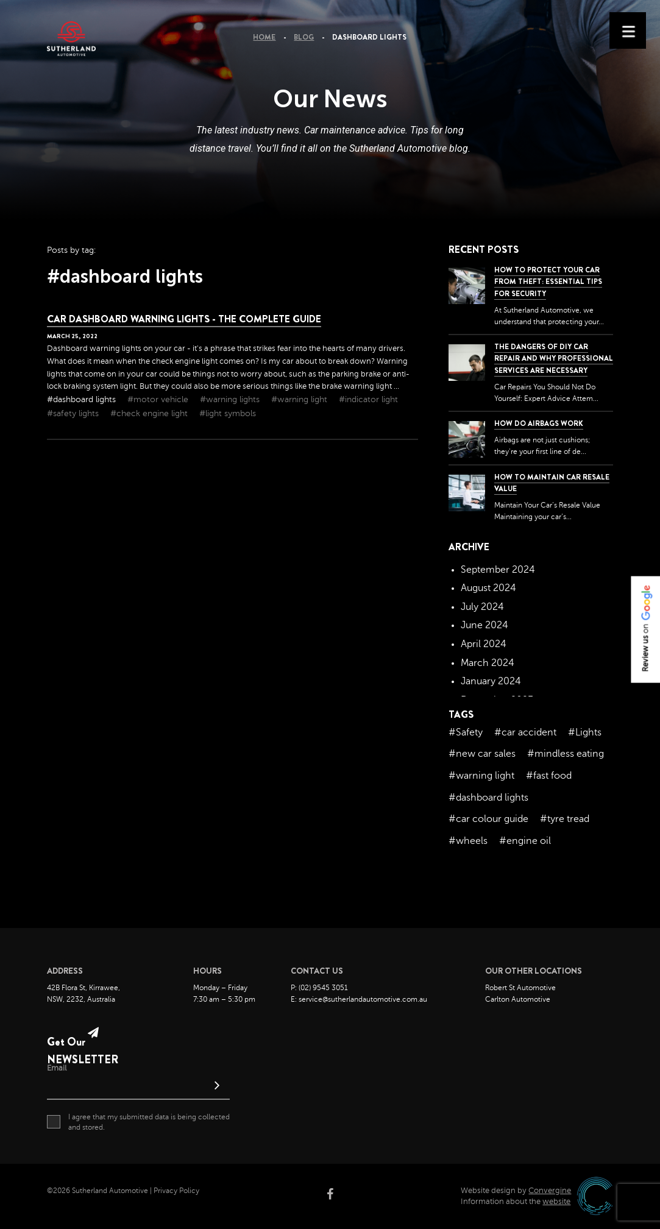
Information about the (515, 1201)
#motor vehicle (159, 399)
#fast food (549, 775)
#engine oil (525, 840)
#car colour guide (488, 818)
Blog (304, 37)
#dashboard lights (82, 399)
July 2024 (482, 606)
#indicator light (368, 399)
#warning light (300, 399)
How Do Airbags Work (538, 423)
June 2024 (484, 625)
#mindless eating (565, 753)
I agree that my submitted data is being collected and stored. (138, 1122)
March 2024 (487, 662)
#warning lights (231, 399)
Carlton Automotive (517, 999)
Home (264, 37)
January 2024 (491, 681)
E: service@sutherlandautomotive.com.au (359, 999)
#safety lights (74, 413)
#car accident (525, 732)
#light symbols (227, 413)
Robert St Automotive (520, 987)
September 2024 (498, 569)
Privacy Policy (176, 1190)
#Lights (584, 732)
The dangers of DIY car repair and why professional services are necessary (553, 358)
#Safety (466, 732)
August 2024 (488, 588)
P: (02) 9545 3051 (319, 987)
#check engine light (150, 413)
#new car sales (482, 753)
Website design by (516, 1190)
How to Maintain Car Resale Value (551, 483)
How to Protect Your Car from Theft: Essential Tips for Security (548, 281)
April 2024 (483, 644)
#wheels (468, 840)
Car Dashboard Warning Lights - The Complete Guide (184, 319)
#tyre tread (564, 818)
